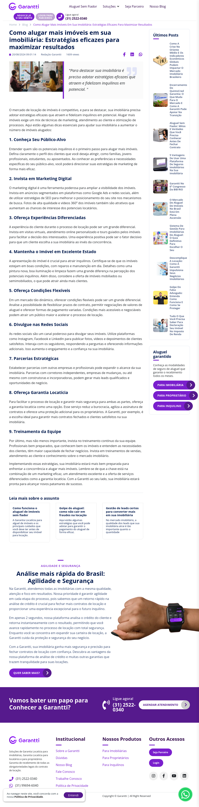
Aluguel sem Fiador (83, 6)
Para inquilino (169, 406)
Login (156, 762)
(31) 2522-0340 (76, 18)
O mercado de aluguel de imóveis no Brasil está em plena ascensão (176, 209)
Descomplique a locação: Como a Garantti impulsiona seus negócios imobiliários (178, 268)
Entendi (73, 795)
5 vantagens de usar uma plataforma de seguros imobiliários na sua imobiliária (178, 164)
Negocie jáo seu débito (24, 17)
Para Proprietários (115, 758)
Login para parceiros (45, 17)
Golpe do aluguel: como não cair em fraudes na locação (73, 511)
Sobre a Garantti (67, 751)
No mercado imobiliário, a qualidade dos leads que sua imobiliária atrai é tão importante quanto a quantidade (122, 526)
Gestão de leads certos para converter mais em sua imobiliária (122, 511)
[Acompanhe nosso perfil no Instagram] (153, 776)
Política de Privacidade (72, 785)
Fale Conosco (65, 772)
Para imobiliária (170, 385)
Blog (25, 24)
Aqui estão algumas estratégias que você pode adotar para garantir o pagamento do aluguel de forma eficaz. (74, 526)
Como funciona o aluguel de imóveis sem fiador (26, 511)
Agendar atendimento (160, 705)
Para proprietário (171, 395)
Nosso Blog (158, 6)
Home (13, 24)
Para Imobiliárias (114, 751)
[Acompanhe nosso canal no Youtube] (174, 776)
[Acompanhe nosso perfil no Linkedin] (184, 776)
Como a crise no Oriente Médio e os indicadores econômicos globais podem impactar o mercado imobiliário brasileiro (177, 60)
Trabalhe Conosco (69, 778)
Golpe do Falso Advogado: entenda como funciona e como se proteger (176, 297)
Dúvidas (61, 758)
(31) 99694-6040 (26, 785)
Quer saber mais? (26, 673)
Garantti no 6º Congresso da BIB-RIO (177, 186)
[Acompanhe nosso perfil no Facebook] (163, 776)
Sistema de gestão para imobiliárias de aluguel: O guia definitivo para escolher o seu (177, 238)
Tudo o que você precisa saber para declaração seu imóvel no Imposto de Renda (177, 325)
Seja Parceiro (134, 6)
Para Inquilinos (113, 765)
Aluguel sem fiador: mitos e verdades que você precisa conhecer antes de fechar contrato (178, 135)
